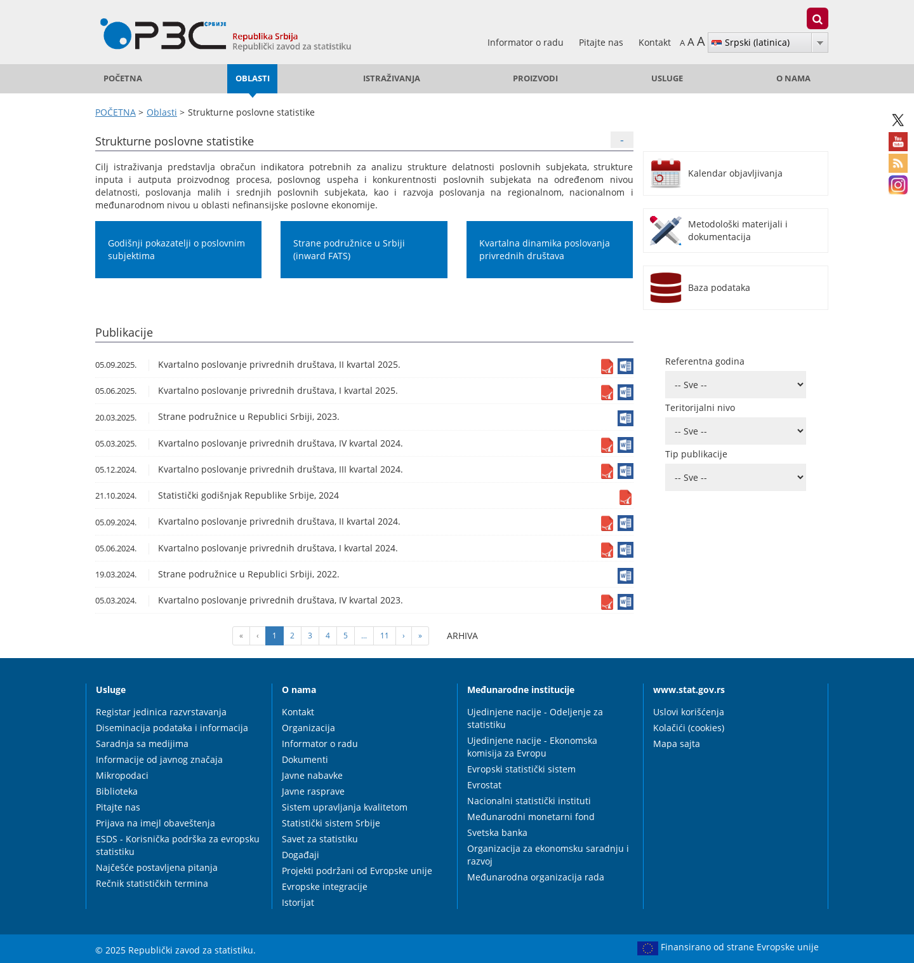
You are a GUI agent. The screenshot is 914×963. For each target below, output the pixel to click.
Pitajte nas (602, 42)
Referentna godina (705, 361)
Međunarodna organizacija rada (535, 877)
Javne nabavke (312, 775)
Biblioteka (117, 791)
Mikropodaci (122, 775)
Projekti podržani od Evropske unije (357, 871)
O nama (793, 78)
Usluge (667, 78)
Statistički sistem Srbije (331, 823)
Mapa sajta (676, 743)
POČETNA (122, 78)
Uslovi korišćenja (688, 712)
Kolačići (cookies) (688, 728)
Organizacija (308, 728)
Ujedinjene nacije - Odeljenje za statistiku (535, 718)
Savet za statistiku (320, 839)
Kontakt (655, 42)
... (364, 635)
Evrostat (484, 785)
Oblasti (252, 78)
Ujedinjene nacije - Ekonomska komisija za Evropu (532, 746)
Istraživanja (391, 78)
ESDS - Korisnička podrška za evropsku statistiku (178, 845)
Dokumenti (305, 759)
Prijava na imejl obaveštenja (155, 823)
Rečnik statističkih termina (152, 883)
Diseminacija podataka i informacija (172, 728)
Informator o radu (526, 42)
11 (384, 635)
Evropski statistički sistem (521, 769)
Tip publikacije (696, 454)
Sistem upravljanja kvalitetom (344, 807)
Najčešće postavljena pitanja (157, 867)
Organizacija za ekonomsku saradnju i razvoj (548, 854)
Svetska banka (497, 832)
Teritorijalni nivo (700, 407)
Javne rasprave (313, 791)
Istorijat (298, 902)
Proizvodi (535, 78)
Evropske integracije (325, 886)
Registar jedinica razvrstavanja (161, 712)
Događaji (300, 855)
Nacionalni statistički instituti (529, 801)
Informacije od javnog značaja (159, 759)
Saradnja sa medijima (142, 743)
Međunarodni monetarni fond (531, 817)
